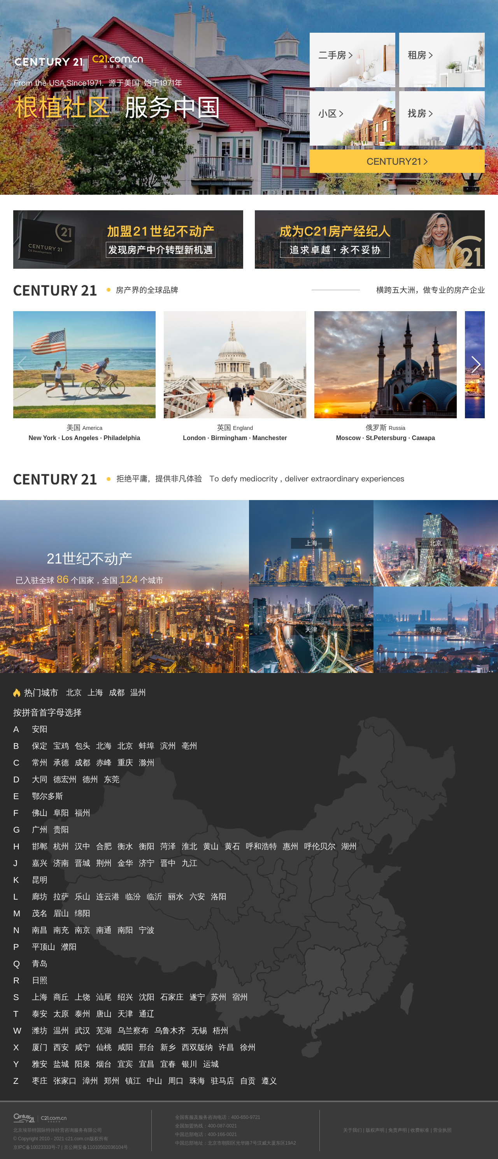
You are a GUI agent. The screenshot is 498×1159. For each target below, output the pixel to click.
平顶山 (43, 946)
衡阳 (146, 846)
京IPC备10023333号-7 (36, 1147)
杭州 (61, 846)
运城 (211, 1064)
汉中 (82, 846)
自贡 (248, 1080)
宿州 (240, 997)
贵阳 (61, 829)
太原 (61, 1013)
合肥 (104, 846)
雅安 (39, 1064)
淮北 (189, 846)
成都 (116, 692)
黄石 (232, 846)
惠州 (290, 846)
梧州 (220, 1030)
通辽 (146, 1013)
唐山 (104, 1013)
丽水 (176, 896)
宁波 (146, 930)
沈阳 (146, 997)
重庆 (125, 762)
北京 (436, 543)
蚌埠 (146, 746)
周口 (176, 1080)
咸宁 (82, 1047)
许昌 (226, 1047)
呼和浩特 (261, 846)
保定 (39, 746)
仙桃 (104, 1047)
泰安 (39, 1013)
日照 (39, 980)
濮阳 (69, 946)
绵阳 (82, 913)
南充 (61, 930)
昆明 (39, 879)
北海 (104, 746)
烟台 (104, 1064)
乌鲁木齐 (170, 1030)
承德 (61, 762)
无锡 (199, 1030)
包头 (82, 746)
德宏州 (65, 779)
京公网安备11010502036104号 (96, 1147)
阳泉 (82, 1064)
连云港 (107, 896)
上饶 (82, 997)
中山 (154, 1080)
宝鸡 (61, 746)
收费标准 (419, 1130)
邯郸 (39, 846)
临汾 (133, 896)
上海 (311, 543)
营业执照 (442, 1130)
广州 (39, 829)
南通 (104, 930)
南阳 (125, 930)
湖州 (349, 846)
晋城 (82, 863)
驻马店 (222, 1080)
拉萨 (61, 896)
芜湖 (104, 1030)
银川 (189, 1064)
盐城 (61, 1064)
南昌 (39, 930)
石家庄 (172, 997)
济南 (61, 863)
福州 (82, 812)
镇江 (133, 1080)
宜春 (168, 1064)
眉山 (61, 913)
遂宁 (197, 997)
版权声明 (375, 1130)
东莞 (111, 779)
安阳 (39, 729)
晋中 (168, 863)
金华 (125, 863)
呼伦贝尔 (319, 846)
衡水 (125, 846)
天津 (311, 629)
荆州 (104, 863)
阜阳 (61, 812)
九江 (189, 863)
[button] (475, 364)
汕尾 (104, 997)
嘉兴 (39, 863)
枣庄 (39, 1080)
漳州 (90, 1080)
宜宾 (125, 1064)
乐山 (82, 896)
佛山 (39, 812)
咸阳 (125, 1047)
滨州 (168, 746)
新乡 (168, 1047)
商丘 (61, 997)
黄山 (211, 846)
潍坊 (39, 1030)
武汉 (82, 1030)
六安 (197, 896)
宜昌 (146, 1064)
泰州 (82, 1013)
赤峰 (104, 762)
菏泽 (168, 846)
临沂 (154, 896)
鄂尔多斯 (47, 796)
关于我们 (352, 1130)
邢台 (146, 1047)
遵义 (269, 1080)
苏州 (218, 997)
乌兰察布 (133, 1030)
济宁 (146, 863)
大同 (39, 779)
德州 (90, 779)
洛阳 (218, 896)
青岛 (436, 629)
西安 (61, 1047)
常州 (39, 762)
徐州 (248, 1047)
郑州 (111, 1080)
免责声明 (397, 1130)
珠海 (197, 1080)
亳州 (189, 746)
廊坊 (39, 896)
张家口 (65, 1080)
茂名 (39, 913)
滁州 (146, 762)
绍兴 (125, 997)
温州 (138, 692)
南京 (82, 930)
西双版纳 (197, 1047)
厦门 (39, 1047)
